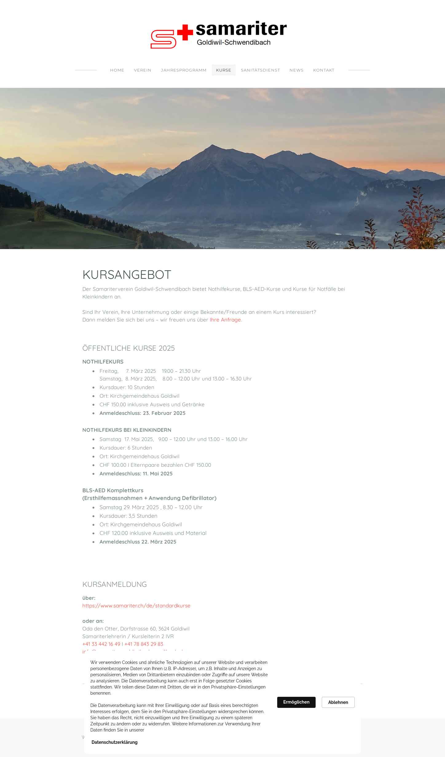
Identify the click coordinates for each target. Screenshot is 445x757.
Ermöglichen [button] (296, 702)
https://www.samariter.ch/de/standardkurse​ (136, 605)
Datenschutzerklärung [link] (115, 742)
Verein (143, 70)
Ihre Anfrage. (226, 319)
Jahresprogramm (184, 70)
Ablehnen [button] (338, 702)
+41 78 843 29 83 (144, 644)
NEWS (296, 70)
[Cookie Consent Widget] (222, 702)
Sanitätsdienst (260, 70)
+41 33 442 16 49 (101, 644)
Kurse (223, 70)
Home (117, 70)
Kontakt (323, 70)
